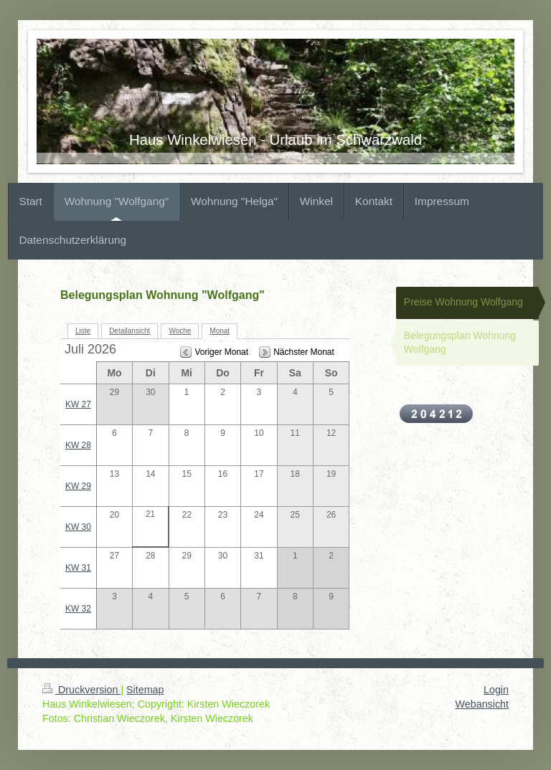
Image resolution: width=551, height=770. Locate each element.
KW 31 (78, 568)
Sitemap (145, 689)
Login (496, 689)
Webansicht (482, 704)
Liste (82, 331)
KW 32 (78, 609)
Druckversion (81, 689)
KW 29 (78, 486)
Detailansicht (129, 331)
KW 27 (78, 404)
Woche (180, 331)
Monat (219, 331)
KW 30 (78, 527)
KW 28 (78, 445)
